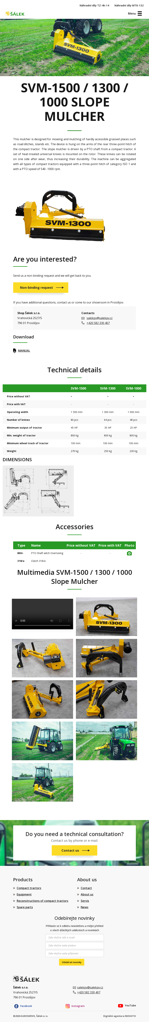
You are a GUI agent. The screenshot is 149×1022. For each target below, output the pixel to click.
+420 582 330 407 (98, 323)
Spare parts (25, 907)
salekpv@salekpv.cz (100, 318)
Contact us (71, 850)
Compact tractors (29, 888)
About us (87, 894)
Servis (85, 901)
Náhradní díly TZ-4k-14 (94, 5)
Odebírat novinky (71, 962)
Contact (86, 888)
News (84, 907)
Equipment (24, 894)
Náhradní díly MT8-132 (129, 5)
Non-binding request (37, 287)
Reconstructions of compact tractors (42, 901)
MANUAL (24, 351)
